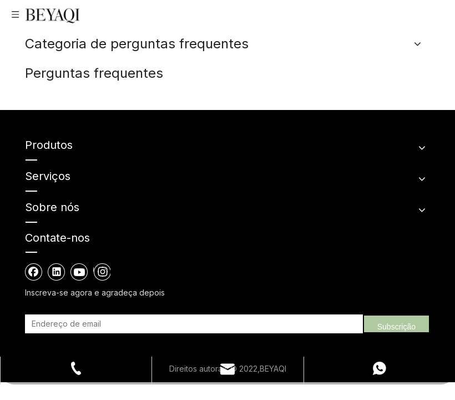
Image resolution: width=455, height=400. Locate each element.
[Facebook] (34, 272)
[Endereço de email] (84, 324)
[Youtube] (79, 272)
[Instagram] (101, 272)
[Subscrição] (396, 323)
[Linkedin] (56, 272)
